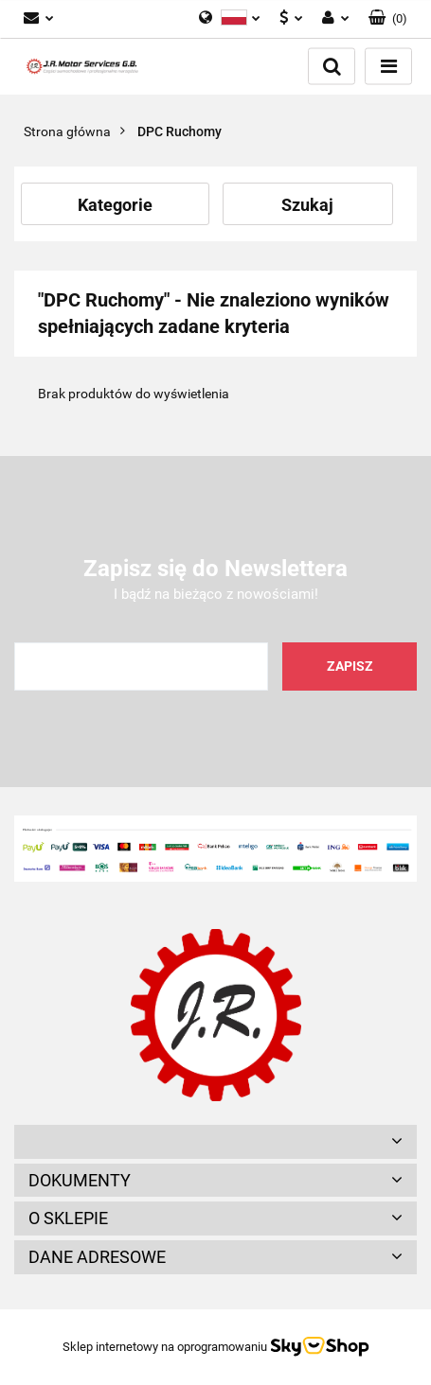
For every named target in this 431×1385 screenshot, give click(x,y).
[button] (215, 1142)
